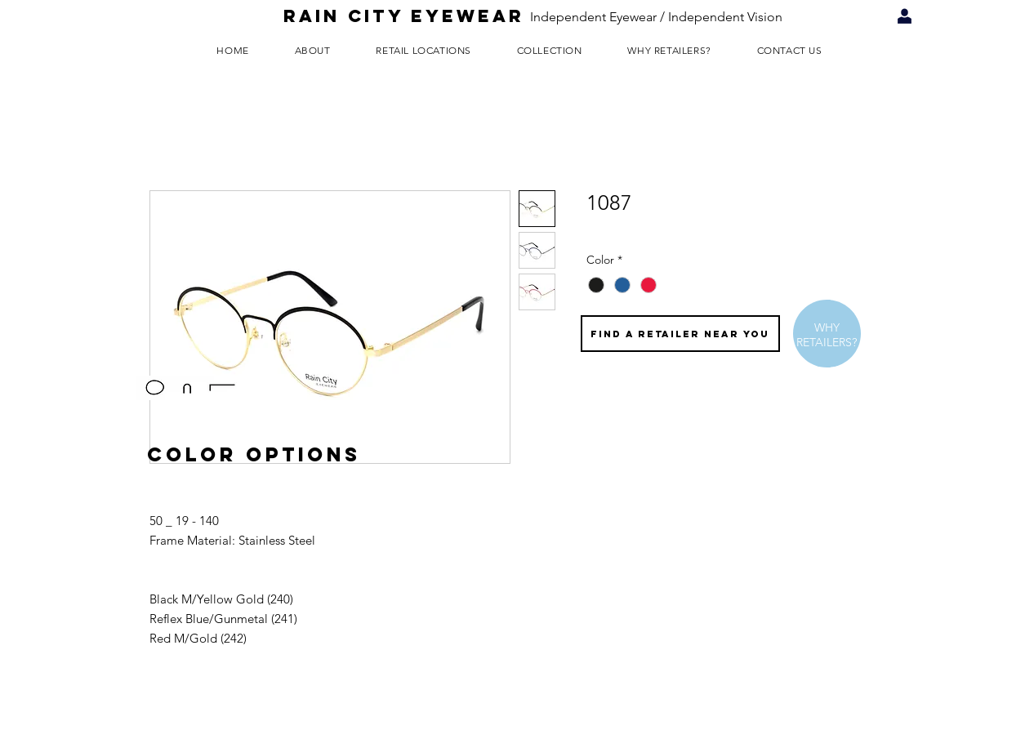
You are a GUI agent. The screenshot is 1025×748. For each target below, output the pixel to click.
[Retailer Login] (904, 16)
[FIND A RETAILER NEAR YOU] (680, 333)
